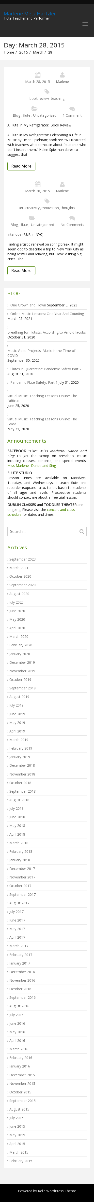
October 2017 (20, 885)
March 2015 (18, 1152)
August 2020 (19, 593)
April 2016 (17, 1040)
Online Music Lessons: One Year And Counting (47, 313)
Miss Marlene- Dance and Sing (31, 465)
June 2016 (17, 1023)
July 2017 (16, 911)
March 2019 (18, 739)
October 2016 (20, 989)
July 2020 (16, 602)
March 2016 (18, 1049)
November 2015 (22, 1083)
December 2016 (22, 971)
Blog (16, 115)
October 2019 (20, 679)
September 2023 (22, 559)
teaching (57, 98)
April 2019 (17, 731)
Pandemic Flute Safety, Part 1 (34, 382)
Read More (21, 166)
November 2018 (22, 774)
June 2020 (17, 610)
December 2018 (22, 765)
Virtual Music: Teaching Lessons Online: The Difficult (42, 398)
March (38, 52)
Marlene (62, 81)
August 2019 (19, 696)
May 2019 (17, 722)
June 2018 (17, 817)
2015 (23, 52)
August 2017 (19, 903)
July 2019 (16, 705)
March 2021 (18, 567)
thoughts (68, 207)
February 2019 (20, 748)
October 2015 (20, 1092)
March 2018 (18, 843)
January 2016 (19, 1066)
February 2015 (20, 1160)
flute (26, 115)
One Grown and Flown (28, 305)
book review (39, 98)
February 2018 (20, 851)
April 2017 (17, 937)
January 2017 (19, 963)
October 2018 (20, 782)
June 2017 (17, 920)
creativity (32, 207)
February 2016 (20, 1057)
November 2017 (22, 877)
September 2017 (22, 894)
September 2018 (22, 791)
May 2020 (17, 619)
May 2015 (17, 1135)
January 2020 (19, 654)
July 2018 (16, 808)
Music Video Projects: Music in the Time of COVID (41, 353)
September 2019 (22, 688)
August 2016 (19, 1006)
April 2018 (17, 834)
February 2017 (20, 954)
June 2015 (17, 1126)
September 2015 (22, 1100)
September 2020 (22, 585)
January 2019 (19, 756)
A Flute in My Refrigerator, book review (39, 125)
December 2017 (22, 868)
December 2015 (22, 1075)
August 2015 (19, 1109)
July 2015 (16, 1117)
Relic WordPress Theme (57, 1191)
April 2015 (17, 1143)
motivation (50, 207)
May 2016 (17, 1032)
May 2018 (17, 825)
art (21, 207)
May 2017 (17, 928)
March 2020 (18, 636)
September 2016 (22, 997)
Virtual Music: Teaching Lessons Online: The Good (42, 421)
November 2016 (22, 980)
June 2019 (17, 714)
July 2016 (16, 1014)
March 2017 (18, 946)
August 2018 (19, 800)
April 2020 (17, 628)
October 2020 (20, 576)
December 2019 (22, 662)
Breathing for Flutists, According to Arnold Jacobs (46, 332)
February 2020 (20, 645)
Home (9, 52)
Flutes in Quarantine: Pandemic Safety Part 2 (45, 369)
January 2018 (19, 860)
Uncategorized (44, 115)
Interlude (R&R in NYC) (25, 234)
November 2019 (22, 671)
